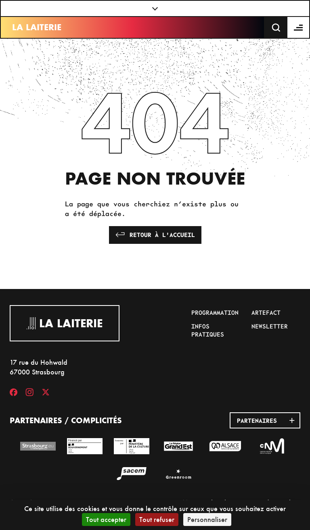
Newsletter (269, 326)
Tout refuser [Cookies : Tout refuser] (156, 519)
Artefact (266, 312)
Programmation (215, 312)
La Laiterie (36, 27)
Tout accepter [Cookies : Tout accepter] (106, 519)
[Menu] (298, 27)
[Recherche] (276, 27)
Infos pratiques (207, 330)
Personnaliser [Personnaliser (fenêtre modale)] (207, 519)
